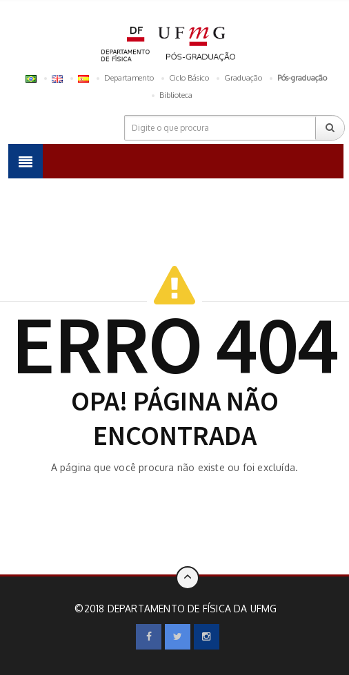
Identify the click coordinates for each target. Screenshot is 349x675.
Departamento (129, 78)
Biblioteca (175, 95)
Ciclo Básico (189, 78)
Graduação (243, 78)
